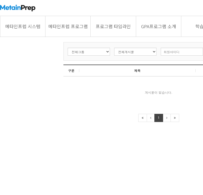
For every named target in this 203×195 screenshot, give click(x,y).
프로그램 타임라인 (113, 26)
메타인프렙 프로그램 (68, 26)
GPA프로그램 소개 (158, 26)
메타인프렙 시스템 (22, 26)
